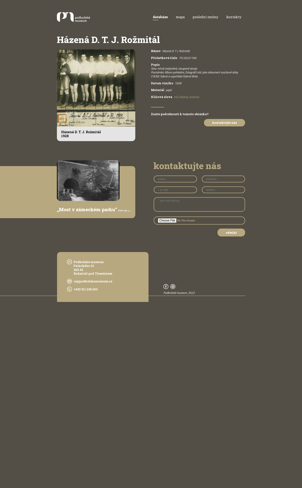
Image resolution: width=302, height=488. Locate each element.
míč (176, 97)
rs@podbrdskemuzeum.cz (93, 281)
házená (183, 97)
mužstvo (194, 97)
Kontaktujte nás (224, 123)
